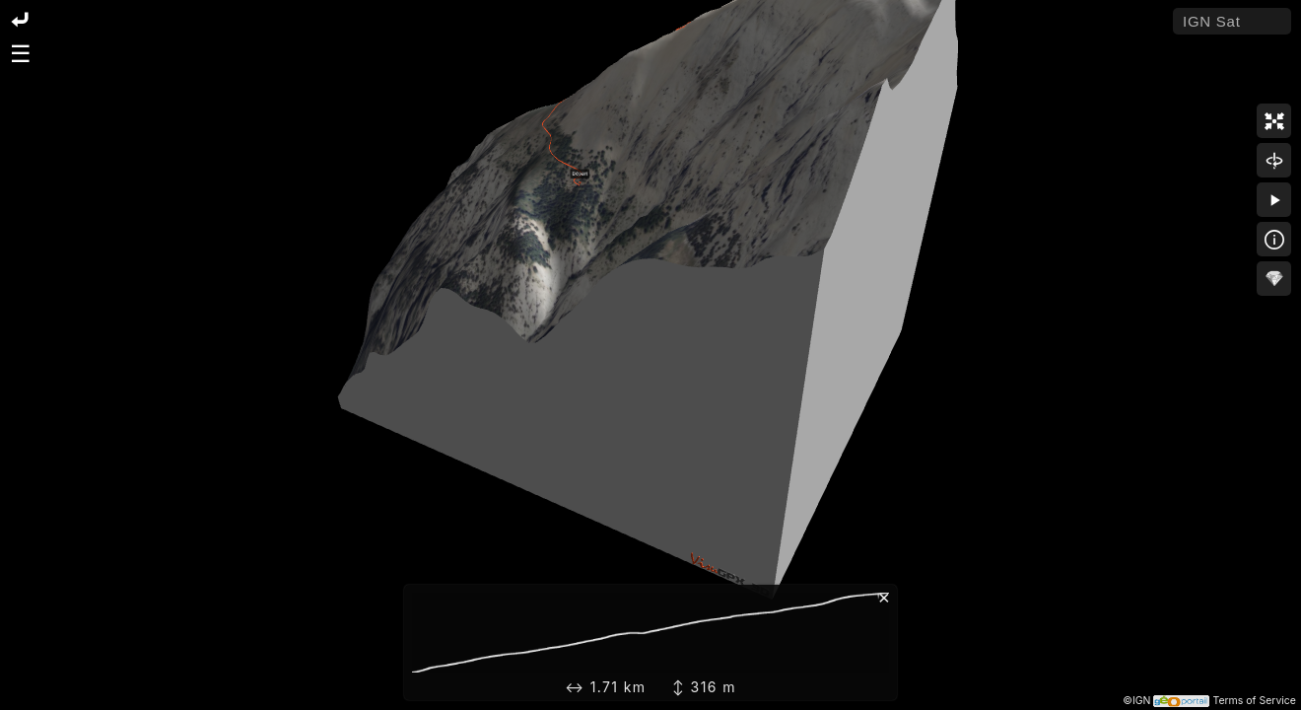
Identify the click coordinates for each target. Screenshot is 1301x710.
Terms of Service (1254, 700)
